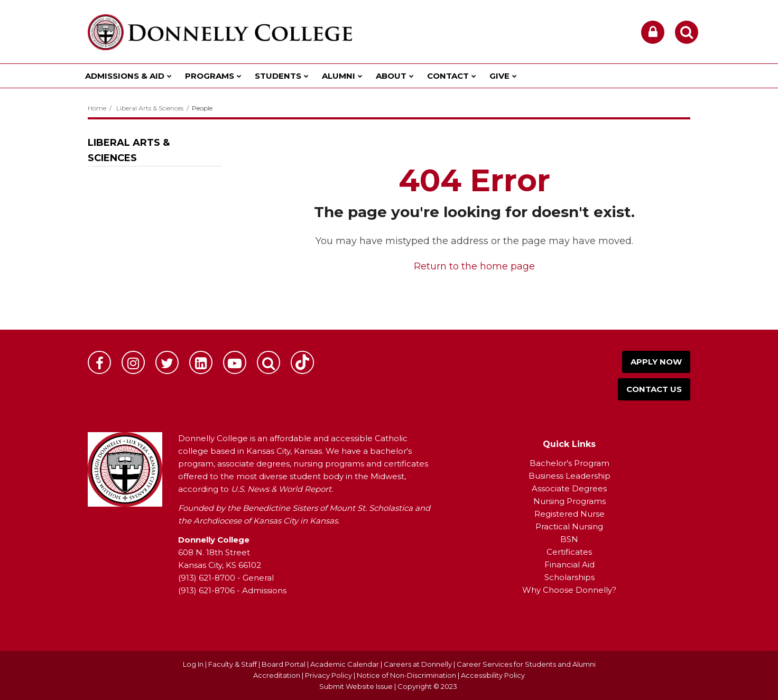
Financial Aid (569, 564)
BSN (569, 539)
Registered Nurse (569, 514)
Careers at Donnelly (418, 664)
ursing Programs (573, 501)
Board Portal (283, 664)
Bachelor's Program (569, 463)
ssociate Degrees (572, 488)
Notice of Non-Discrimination (407, 675)
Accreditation (277, 675)
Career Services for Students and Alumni (526, 664)
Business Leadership (569, 476)
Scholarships (569, 577)
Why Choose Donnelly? (569, 590)
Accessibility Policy (493, 675)
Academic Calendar (344, 664)
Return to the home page (474, 266)
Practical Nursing (569, 526)
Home (97, 108)
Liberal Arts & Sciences (149, 108)
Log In (193, 664)
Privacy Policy (328, 675)
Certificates (569, 552)
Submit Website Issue (356, 686)
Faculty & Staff (232, 664)
